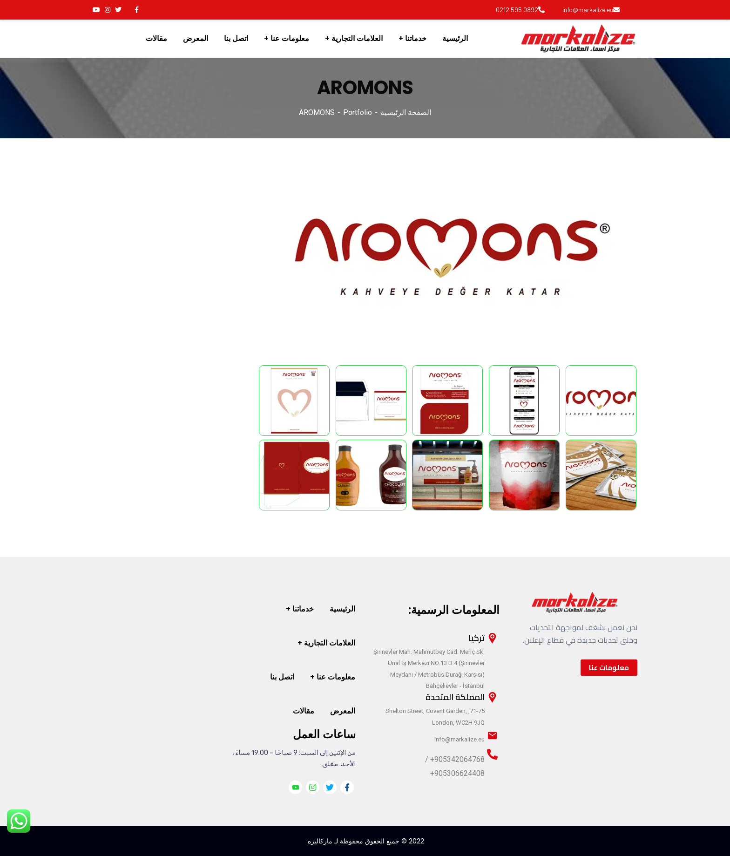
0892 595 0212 (520, 10)
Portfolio (357, 112)
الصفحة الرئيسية (405, 112)
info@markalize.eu (591, 10)
